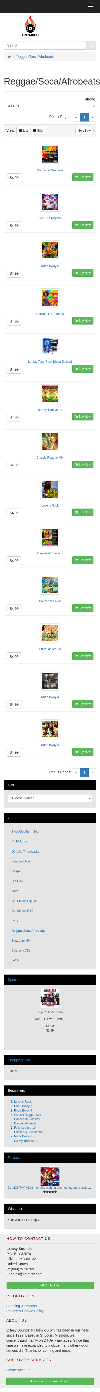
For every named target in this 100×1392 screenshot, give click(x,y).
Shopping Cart (19, 1060)
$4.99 (14, 178)
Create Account (18, 1370)
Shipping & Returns (21, 1306)
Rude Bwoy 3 (50, 745)
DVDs (15, 960)
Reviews (14, 1158)
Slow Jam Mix (21, 940)
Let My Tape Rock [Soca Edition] (50, 362)
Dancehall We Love (50, 170)
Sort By (84, 130)
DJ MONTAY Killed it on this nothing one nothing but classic (48, 1187)
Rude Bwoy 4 (50, 697)
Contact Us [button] (50, 1285)
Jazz (15, 891)
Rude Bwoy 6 (50, 266)
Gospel (16, 871)
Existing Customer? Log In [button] (49, 1381)
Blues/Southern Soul (25, 831)
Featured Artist (21, 861)
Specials (14, 980)
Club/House (19, 841)
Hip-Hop (17, 881)
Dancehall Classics (50, 553)
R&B (15, 921)
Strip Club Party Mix (50, 1012)
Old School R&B (23, 911)
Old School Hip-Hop (25, 901)
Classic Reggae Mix (50, 457)
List (23, 130)
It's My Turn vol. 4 (50, 410)
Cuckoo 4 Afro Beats (50, 314)
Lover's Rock (50, 505)
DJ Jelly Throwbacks (25, 851)
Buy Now (83, 177)
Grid (38, 130)
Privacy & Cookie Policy (25, 1311)
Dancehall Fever (50, 601)
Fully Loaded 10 (50, 649)
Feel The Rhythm (50, 218)
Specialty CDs (21, 950)
